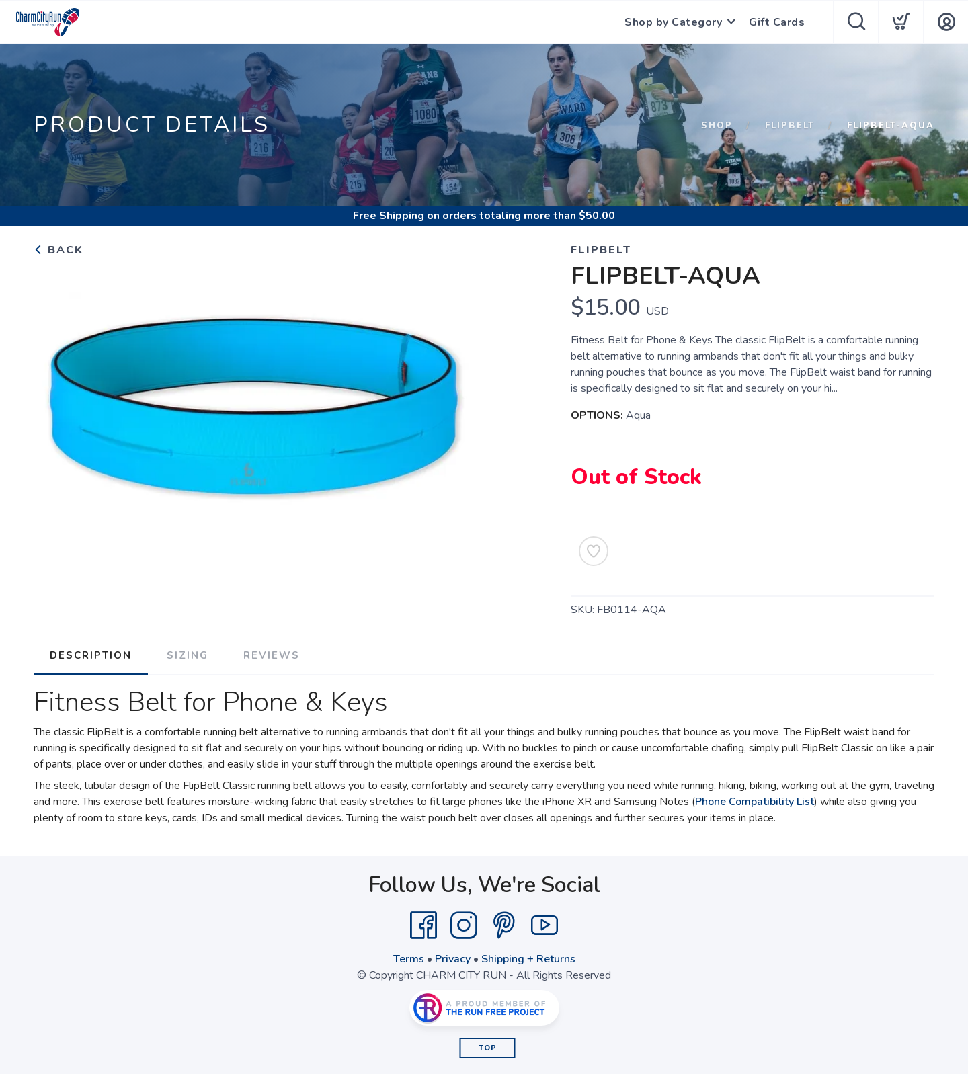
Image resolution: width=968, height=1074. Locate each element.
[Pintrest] (504, 925)
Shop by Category (673, 22)
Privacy (453, 959)
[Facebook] (423, 925)
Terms (408, 959)
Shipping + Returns (528, 959)
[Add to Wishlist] (593, 551)
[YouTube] (544, 925)
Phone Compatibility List (754, 801)
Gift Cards (777, 22)
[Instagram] (464, 925)
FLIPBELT (790, 126)
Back (58, 250)
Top (488, 1048)
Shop (717, 126)
